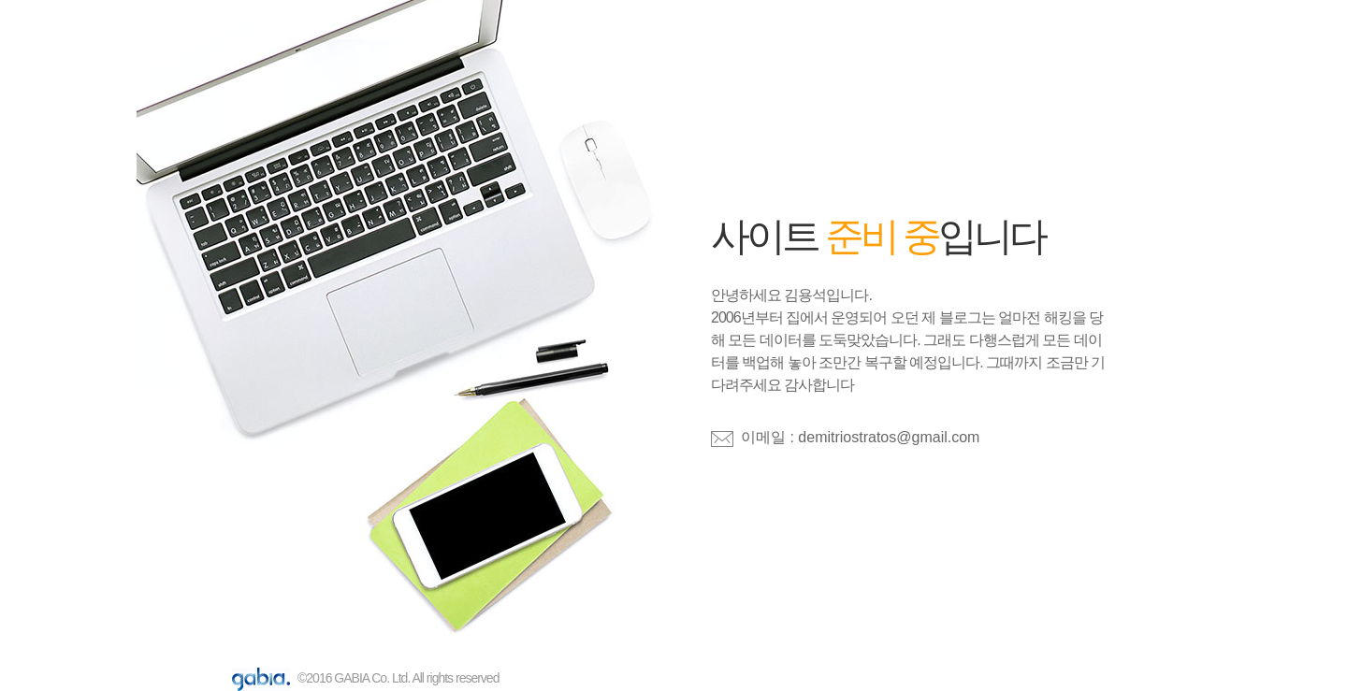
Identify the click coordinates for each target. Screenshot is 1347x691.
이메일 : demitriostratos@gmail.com (860, 437)
